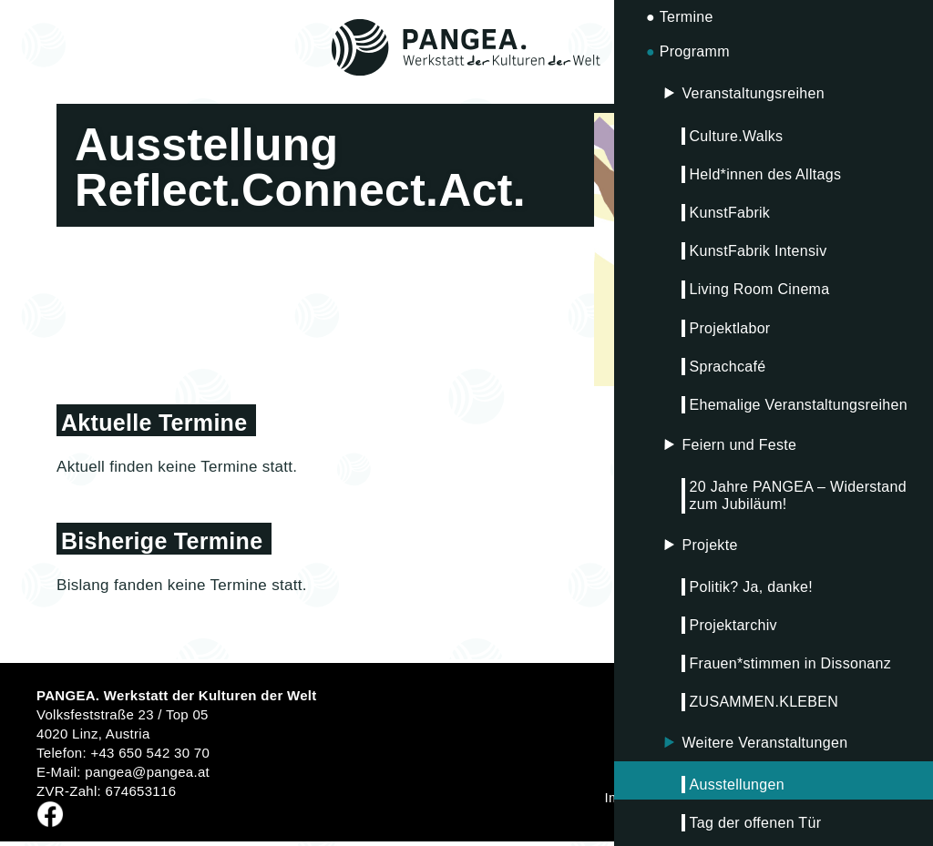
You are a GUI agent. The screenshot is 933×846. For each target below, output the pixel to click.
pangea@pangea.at (147, 772)
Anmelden (862, 736)
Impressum (639, 797)
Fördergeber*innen (837, 797)
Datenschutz (726, 797)
